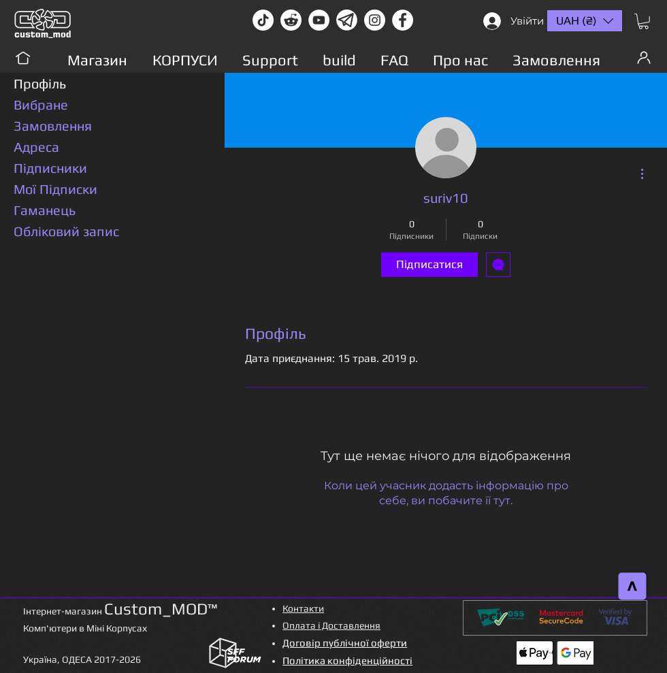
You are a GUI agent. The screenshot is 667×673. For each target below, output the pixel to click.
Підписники (50, 168)
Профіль (40, 83)
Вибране (41, 104)
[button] (643, 21)
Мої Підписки (55, 189)
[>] (633, 586)
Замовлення (53, 125)
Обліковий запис (66, 231)
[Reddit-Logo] (291, 20)
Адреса (36, 146)
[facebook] (402, 20)
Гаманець (45, 210)
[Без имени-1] (346, 20)
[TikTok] (263, 20)
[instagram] (374, 20)
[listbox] (584, 20)
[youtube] (318, 20)
